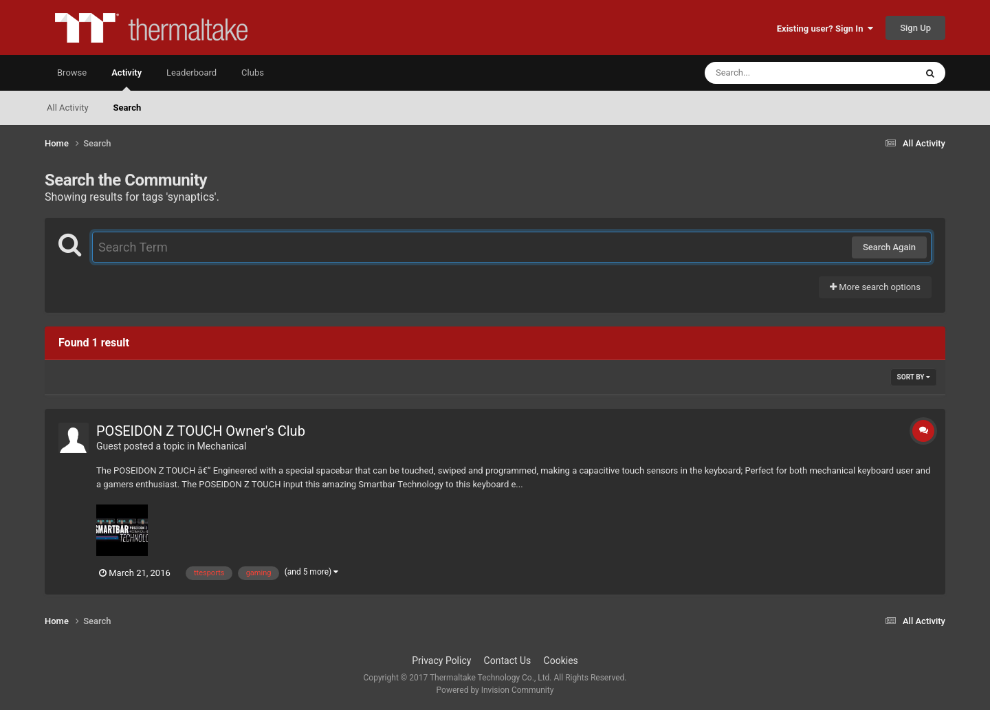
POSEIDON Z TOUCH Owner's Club (200, 431)
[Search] (775, 73)
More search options (875, 287)
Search (127, 107)
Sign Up (915, 28)
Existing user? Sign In (825, 28)
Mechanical (222, 446)
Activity (126, 79)
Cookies (561, 660)
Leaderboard (191, 72)
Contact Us (507, 660)
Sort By (913, 377)
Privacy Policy (441, 660)
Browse (72, 72)
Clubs (252, 72)
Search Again (889, 247)
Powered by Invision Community (495, 690)
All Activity (68, 107)
